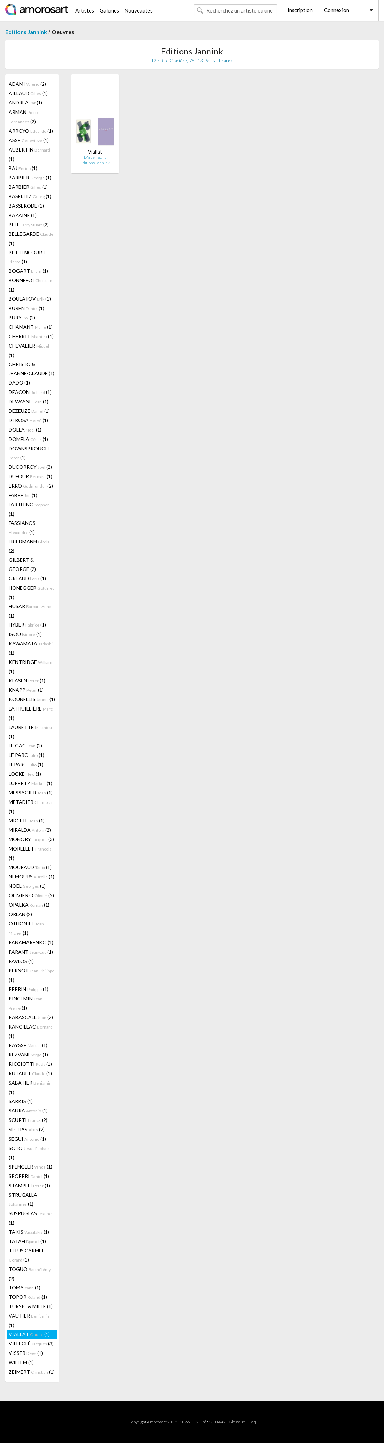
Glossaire (237, 1422)
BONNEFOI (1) (30, 285)
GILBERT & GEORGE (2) (22, 564)
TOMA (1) (24, 1287)
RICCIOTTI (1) (30, 1064)
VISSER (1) (26, 1353)
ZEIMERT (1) (32, 1372)
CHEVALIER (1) (29, 350)
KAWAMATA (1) (31, 648)
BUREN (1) (26, 308)
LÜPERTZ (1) (30, 783)
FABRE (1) (23, 495)
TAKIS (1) (29, 1232)
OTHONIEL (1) (26, 928)
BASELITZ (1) (30, 196)
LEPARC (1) (26, 764)
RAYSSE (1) (28, 1045)
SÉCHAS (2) (27, 1129)
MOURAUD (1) (30, 867)
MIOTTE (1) (27, 820)
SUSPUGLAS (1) (30, 1218)
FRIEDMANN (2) (29, 546)
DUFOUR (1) (30, 476)
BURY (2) (22, 317)
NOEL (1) (27, 886)
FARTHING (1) (29, 509)
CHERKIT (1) (31, 336)
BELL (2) (29, 224)
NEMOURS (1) (31, 876)
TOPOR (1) (28, 1297)
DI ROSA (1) (28, 420)
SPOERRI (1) (29, 1176)
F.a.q (252, 1422)
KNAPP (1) (26, 690)
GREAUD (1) (27, 578)
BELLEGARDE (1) (31, 238)
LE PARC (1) (26, 755)
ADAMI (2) (27, 84)
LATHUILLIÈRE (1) (31, 713)
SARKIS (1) (21, 1101)
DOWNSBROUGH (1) (29, 452)
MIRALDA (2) (30, 830)
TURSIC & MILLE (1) (31, 1306)
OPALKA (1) (29, 905)
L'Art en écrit (95, 157)
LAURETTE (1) (30, 731)
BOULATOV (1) (30, 299)
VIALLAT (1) (29, 1334)
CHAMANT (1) (31, 327)
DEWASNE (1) (28, 401)
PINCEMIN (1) (26, 1003)
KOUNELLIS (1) (32, 699)
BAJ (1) (23, 168)
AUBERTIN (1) (29, 154)
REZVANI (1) (28, 1054)
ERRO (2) (31, 486)
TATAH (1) (27, 1241)
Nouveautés (138, 10)
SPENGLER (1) (30, 1167)
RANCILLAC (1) (31, 1031)
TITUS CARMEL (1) (26, 1255)
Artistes (84, 10)
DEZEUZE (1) (29, 411)
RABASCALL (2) (31, 1017)
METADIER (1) (31, 806)
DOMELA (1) (28, 439)
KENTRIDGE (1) (30, 666)
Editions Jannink (26, 32)
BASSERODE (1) (26, 206)
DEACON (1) (30, 392)
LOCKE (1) (25, 774)
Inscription (300, 10)
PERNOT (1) (31, 975)
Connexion (336, 10)
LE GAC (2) (25, 745)
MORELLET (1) (30, 853)
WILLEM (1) (21, 1362)
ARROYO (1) (31, 131)
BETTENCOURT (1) (27, 256)
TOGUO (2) (30, 1273)
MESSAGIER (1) (31, 793)
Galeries (109, 10)
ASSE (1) (29, 140)
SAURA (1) (28, 1111)
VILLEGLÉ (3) (31, 1344)
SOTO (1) (29, 1153)
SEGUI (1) (27, 1139)
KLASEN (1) (27, 680)
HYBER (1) (27, 625)
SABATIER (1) (30, 1087)
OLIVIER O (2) (31, 895)
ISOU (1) (25, 634)
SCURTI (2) (28, 1120)
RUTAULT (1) (30, 1073)
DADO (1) (19, 383)
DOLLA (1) (25, 430)
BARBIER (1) (30, 177)
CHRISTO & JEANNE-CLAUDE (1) (31, 368)
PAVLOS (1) (21, 961)
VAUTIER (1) (29, 1320)
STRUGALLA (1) (23, 1199)
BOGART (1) (28, 271)
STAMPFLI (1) (29, 1185)
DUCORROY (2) (30, 467)
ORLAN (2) (20, 914)
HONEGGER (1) (32, 592)
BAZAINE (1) (23, 215)
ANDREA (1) (25, 103)
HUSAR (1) (30, 611)
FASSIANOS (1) (22, 527)
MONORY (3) (31, 839)
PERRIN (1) (28, 989)
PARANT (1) (31, 952)
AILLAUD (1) (28, 93)
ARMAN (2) (24, 116)
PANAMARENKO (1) (31, 942)
